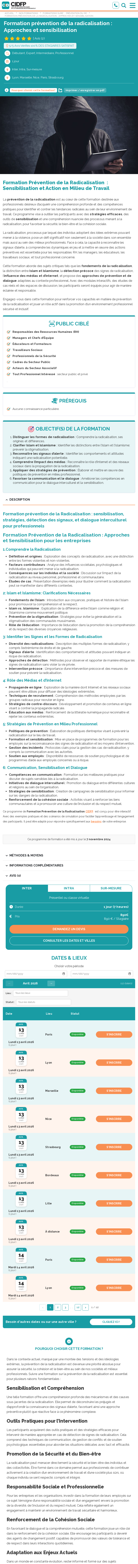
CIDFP (89, 811)
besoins (96, 821)
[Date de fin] (102, 973)
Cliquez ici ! (111, 1321)
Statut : (10, 1002)
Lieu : (9, 993)
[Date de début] (36, 973)
